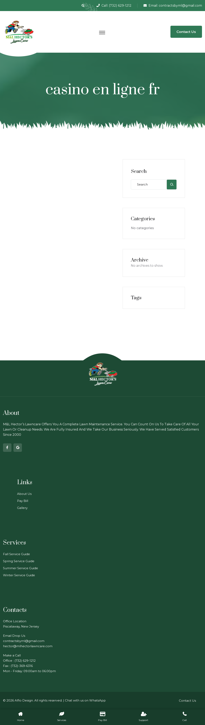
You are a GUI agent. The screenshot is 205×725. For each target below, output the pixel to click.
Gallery (22, 508)
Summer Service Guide (20, 568)
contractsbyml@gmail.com (180, 5)
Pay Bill (22, 501)
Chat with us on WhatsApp (85, 700)
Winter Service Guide (19, 575)
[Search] (172, 184)
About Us (24, 494)
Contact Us (186, 32)
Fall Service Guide (16, 554)
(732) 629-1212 (120, 5)
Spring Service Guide (18, 561)
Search (139, 171)
